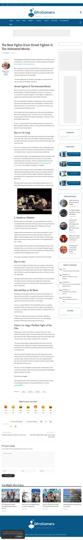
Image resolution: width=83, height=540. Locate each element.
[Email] (16, 426)
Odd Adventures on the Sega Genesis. (69, 292)
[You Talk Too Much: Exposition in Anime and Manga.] (63, 213)
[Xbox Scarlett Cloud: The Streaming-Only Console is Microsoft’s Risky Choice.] (63, 226)
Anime (25, 500)
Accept (19, 536)
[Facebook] (16, 422)
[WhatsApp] (46, 422)
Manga (32, 500)
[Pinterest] (41, 422)
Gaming (7, 498)
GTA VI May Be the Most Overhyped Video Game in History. (9, 506)
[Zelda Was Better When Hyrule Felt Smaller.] (63, 203)
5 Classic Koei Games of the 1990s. (70, 271)
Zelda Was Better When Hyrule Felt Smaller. (74, 202)
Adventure (67, 494)
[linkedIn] (51, 422)
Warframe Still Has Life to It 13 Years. (70, 300)
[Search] (80, 22)
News (14, 500)
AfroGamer (6, 52)
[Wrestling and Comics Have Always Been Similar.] (63, 250)
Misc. (56, 498)
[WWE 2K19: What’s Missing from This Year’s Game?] (63, 239)
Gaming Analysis (7, 500)
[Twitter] (32, 422)
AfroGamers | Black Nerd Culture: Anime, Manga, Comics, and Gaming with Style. (47, 534)
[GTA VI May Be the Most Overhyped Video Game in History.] (11, 495)
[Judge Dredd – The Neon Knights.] (6, 65)
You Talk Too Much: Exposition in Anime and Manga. (74, 212)
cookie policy (20, 533)
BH (3, 498)
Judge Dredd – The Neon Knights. (6, 72)
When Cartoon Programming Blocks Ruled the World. (71, 285)
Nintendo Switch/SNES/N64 (72, 500)
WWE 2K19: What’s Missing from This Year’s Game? (74, 238)
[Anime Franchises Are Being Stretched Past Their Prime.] (52, 495)
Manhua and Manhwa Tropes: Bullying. (69, 277)
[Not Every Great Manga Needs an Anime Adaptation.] (31, 495)
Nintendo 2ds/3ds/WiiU (71, 498)
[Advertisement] (41, 32)
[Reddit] (11, 426)
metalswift (19, 385)
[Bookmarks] (80, 12)
